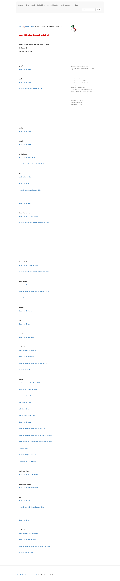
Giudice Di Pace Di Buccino (25, 131)
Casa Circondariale (65, 5)
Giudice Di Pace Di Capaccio (25, 144)
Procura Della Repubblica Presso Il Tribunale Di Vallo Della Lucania (34, 546)
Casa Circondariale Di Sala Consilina (27, 350)
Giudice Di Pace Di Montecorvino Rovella (28, 265)
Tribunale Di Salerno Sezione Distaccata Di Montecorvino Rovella (34, 272)
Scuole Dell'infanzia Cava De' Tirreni (79, 80)
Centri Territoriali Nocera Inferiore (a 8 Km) (81, 91)
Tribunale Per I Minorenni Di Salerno (27, 461)
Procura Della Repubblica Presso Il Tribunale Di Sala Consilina (33, 363)
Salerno (32, 27)
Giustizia (20, 5)
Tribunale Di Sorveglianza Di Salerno (27, 455)
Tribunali (33, 5)
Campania (27, 27)
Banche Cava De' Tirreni (76, 104)
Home (27, 5)
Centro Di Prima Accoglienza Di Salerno (28, 389)
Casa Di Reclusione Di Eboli (25, 177)
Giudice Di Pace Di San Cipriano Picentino (28, 474)
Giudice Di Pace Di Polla (24, 324)
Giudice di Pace (41, 5)
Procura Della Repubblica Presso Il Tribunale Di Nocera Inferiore (34, 291)
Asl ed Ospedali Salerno (76, 102)
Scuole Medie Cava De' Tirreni (78, 87)
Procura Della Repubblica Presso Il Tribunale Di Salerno (32, 428)
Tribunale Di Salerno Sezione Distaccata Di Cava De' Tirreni (32, 164)
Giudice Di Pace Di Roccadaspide (26, 337)
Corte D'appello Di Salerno (25, 402)
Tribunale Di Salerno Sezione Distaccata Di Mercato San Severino (34, 223)
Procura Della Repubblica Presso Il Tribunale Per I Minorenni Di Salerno (35, 435)
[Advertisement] (42, 108)
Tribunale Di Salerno (23, 448)
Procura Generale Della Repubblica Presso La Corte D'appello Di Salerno (35, 442)
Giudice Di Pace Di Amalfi (25, 82)
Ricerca (98, 9)
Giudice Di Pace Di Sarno (24, 520)
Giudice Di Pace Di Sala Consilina (26, 357)
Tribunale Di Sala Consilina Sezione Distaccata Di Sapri (31, 507)
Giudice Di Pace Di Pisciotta (25, 311)
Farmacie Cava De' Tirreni (77, 100)
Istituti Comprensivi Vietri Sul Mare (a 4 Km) (81, 89)
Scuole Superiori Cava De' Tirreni (79, 85)
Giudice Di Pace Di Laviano (25, 203)
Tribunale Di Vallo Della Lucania (26, 553)
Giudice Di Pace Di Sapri (24, 500)
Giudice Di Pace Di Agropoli (25, 69)
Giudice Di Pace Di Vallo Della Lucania (27, 540)
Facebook (35, 575)
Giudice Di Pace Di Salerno (25, 422)
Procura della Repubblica (52, 5)
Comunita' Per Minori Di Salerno (26, 396)
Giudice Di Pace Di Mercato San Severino (28, 216)
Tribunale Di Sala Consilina (25, 370)
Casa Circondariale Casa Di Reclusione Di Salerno (30, 383)
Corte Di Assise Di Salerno (25, 409)
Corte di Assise (75, 5)
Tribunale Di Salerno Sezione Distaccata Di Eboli (30, 190)
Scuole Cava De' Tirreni (76, 78)
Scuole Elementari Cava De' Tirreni (79, 83)
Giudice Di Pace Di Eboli (24, 183)
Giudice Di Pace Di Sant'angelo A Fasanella (28, 487)
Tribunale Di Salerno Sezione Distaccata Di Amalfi (30, 89)
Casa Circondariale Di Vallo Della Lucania (28, 533)
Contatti (19, 575)
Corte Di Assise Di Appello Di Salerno (27, 415)
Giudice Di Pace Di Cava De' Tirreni (27, 157)
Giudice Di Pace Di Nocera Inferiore (27, 285)
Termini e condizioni (27, 575)
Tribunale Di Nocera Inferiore (25, 298)
